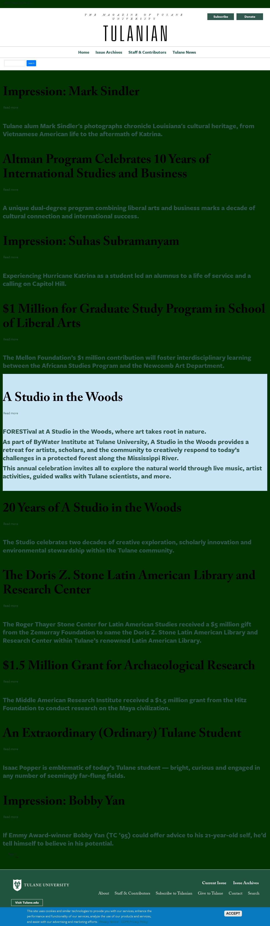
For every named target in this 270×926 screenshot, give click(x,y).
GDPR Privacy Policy (134, 921)
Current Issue (214, 883)
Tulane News (184, 52)
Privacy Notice (109, 921)
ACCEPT (233, 913)
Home (83, 52)
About (103, 893)
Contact (235, 893)
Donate (249, 16)
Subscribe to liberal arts (26, 853)
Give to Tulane (210, 893)
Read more (10, 107)
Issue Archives (109, 52)
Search (253, 893)
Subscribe (220, 16)
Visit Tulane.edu (27, 902)
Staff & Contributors (147, 52)
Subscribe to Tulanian (174, 893)
